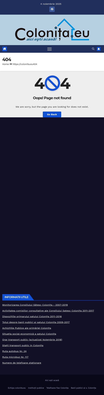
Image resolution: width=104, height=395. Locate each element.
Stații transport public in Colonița (22, 345)
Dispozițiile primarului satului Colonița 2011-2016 (32, 316)
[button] (93, 48)
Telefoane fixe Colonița (57, 388)
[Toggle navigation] (49, 49)
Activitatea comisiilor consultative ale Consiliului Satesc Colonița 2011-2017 (48, 310)
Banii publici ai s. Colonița (83, 388)
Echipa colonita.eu (17, 388)
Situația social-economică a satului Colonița (29, 333)
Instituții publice (36, 388)
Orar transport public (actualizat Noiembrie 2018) (32, 339)
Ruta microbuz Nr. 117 (15, 357)
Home (5, 64)
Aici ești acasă (52, 380)
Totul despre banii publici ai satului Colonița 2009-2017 (36, 322)
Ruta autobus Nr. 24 (14, 351)
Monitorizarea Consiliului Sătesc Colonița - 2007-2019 (35, 304)
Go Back (52, 114)
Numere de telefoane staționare (21, 362)
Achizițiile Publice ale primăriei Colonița (26, 328)
